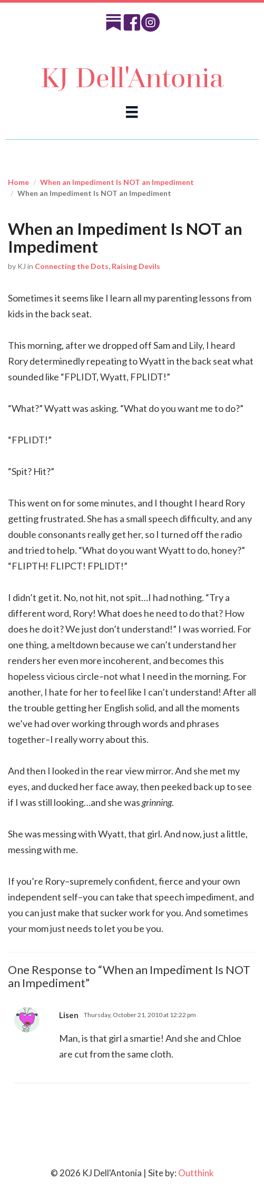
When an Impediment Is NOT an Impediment (117, 182)
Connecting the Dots (72, 266)
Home (18, 182)
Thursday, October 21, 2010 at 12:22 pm (140, 1015)
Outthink (196, 1172)
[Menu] (132, 111)
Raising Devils (136, 266)
